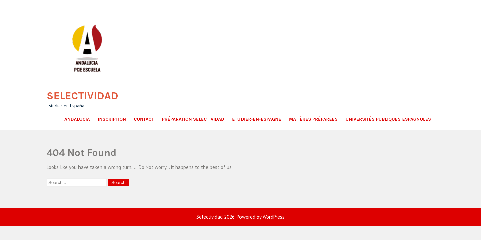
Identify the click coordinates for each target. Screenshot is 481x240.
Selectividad (82, 96)
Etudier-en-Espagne (256, 119)
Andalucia (77, 119)
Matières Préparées (313, 119)
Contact (144, 119)
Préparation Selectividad (193, 119)
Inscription (112, 119)
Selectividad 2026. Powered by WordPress (240, 217)
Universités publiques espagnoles (388, 119)
